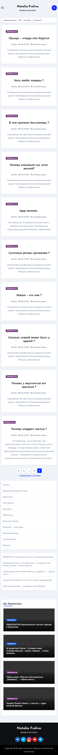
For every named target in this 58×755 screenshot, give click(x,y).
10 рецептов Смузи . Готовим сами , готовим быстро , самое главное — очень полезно (27, 650)
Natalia (14, 44)
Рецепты (7, 545)
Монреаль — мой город (13, 527)
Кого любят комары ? (29, 80)
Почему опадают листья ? (29, 429)
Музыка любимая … (11, 533)
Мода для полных (11, 521)
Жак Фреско (8, 503)
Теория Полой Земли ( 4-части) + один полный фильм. (27, 580)
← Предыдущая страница (29, 476)
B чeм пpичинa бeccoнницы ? (29, 123)
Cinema (6, 485)
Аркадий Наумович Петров (15, 491)
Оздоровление (9, 539)
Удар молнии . (29, 211)
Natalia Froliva (27, 6)
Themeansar (29, 752)
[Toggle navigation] (2, 8)
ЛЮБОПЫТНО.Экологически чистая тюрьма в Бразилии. (28, 557)
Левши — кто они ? (29, 295)
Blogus (37, 748)
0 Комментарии (39, 44)
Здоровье (7, 509)
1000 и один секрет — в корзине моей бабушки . (24, 586)
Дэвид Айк (8, 497)
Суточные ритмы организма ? (29, 253)
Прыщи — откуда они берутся (29, 38)
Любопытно (12, 31)
